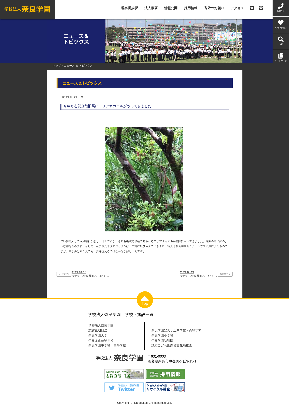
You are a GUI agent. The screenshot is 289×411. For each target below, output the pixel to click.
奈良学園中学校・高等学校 (107, 345)
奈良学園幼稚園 (162, 340)
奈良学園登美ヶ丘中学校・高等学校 (176, 330)
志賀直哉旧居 (97, 330)
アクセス (237, 8)
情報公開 (170, 8)
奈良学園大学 (97, 335)
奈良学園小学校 (162, 335)
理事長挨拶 (129, 8)
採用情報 (190, 8)
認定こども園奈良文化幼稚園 (171, 345)
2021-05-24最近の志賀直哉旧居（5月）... (198, 274)
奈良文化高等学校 (100, 340)
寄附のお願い (214, 8)
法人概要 (151, 8)
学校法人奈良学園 (100, 325)
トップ (57, 65)
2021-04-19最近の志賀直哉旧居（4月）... (90, 274)
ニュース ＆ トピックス (78, 65)
